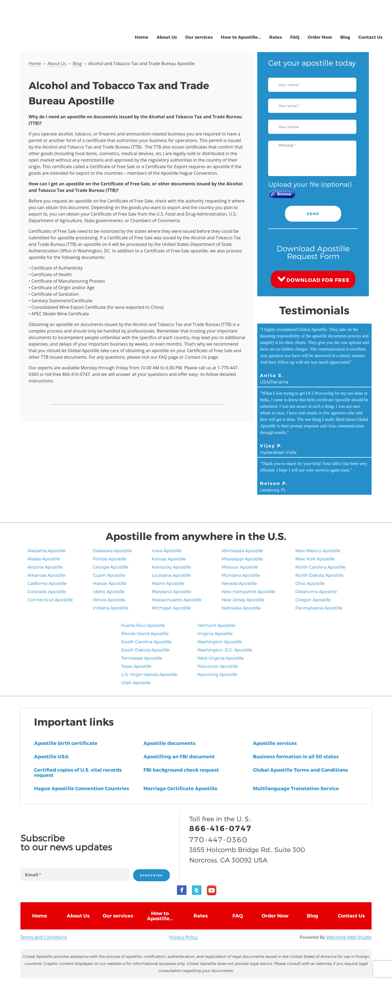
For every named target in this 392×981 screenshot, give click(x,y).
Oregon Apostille (312, 599)
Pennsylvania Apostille (318, 607)
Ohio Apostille (310, 583)
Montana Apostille (241, 575)
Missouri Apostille (240, 566)
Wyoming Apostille (217, 674)
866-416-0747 (328, 12)
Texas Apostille (136, 666)
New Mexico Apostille (317, 550)
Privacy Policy (183, 937)
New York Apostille (315, 558)
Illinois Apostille (109, 599)
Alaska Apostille (43, 558)
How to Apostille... (241, 37)
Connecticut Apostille (50, 599)
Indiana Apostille (110, 607)
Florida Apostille (109, 558)
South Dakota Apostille (145, 649)
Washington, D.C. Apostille (224, 649)
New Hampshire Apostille (248, 591)
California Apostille (46, 583)
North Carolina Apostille (320, 566)
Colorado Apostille (46, 591)
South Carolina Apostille (146, 641)
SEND (313, 214)
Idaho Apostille (108, 591)
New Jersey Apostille (243, 599)
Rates (275, 37)
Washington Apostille (219, 641)
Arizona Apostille (45, 566)
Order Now (320, 37)
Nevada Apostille (239, 583)
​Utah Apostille (136, 682)
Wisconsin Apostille (217, 666)
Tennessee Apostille (141, 657)
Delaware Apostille (112, 550)
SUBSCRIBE (151, 875)
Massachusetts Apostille (176, 599)
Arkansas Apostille (46, 575)
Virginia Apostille (214, 633)
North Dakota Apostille (319, 575)
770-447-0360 (328, 19)
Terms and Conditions (43, 937)
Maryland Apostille (171, 591)
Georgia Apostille (110, 566)
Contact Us (370, 37)
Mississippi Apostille (242, 558)
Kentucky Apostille (171, 566)
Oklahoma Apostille (316, 591)
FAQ (294, 37)
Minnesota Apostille (242, 550)
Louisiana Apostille (171, 575)
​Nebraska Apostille (241, 607)
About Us (167, 37)
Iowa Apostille (166, 550)
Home (141, 37)
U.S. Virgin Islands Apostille (149, 674)
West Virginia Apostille (220, 657)
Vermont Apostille (216, 625)
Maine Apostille (168, 583)
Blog (345, 37)
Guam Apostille (109, 575)
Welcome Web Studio (349, 937)
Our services (199, 37)
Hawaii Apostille (109, 583)
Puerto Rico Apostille (143, 625)
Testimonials (314, 309)
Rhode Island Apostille (145, 633)
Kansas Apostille (169, 558)
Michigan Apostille (171, 607)
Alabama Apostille (46, 550)
